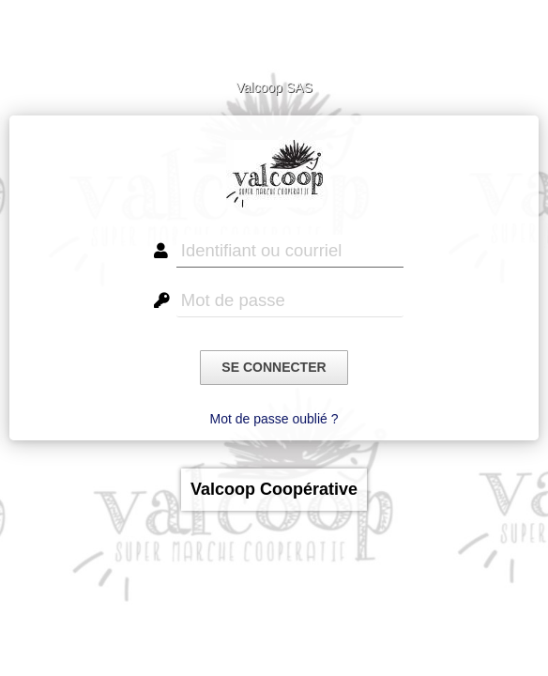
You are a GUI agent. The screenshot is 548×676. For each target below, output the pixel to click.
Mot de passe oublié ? (274, 418)
